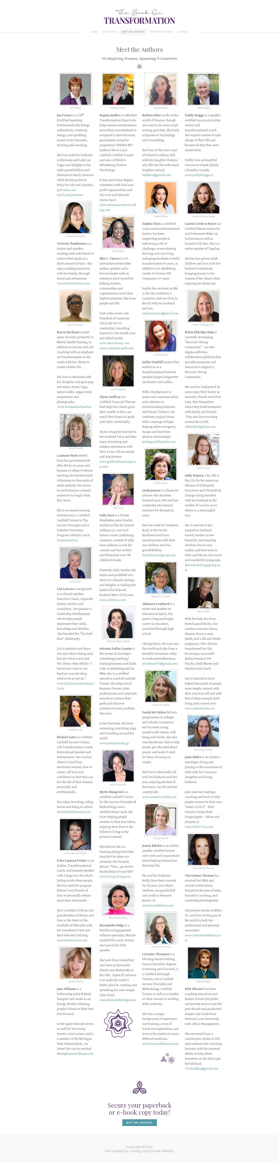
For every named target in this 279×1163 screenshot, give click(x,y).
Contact (183, 32)
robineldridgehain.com (200, 427)
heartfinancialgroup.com (159, 555)
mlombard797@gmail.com (159, 664)
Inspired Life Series (161, 32)
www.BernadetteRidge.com (118, 1000)
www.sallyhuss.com (113, 600)
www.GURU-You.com (199, 827)
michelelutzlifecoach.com (74, 812)
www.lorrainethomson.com (160, 1044)
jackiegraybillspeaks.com (159, 442)
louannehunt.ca (67, 540)
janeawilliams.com (81, 1054)
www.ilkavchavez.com (114, 343)
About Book (109, 32)
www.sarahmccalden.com (159, 797)
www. (103, 348)
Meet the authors (133, 32)
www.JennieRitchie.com (158, 905)
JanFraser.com (66, 190)
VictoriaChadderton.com (73, 283)
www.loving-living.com (115, 877)
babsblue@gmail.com (156, 175)
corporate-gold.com (120, 348)
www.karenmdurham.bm (74, 407)
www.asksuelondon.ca (199, 708)
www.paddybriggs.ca (199, 175)
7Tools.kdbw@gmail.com (201, 1069)
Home (94, 32)
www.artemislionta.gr (114, 743)
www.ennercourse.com (72, 940)
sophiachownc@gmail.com (160, 313)
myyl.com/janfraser (70, 195)
